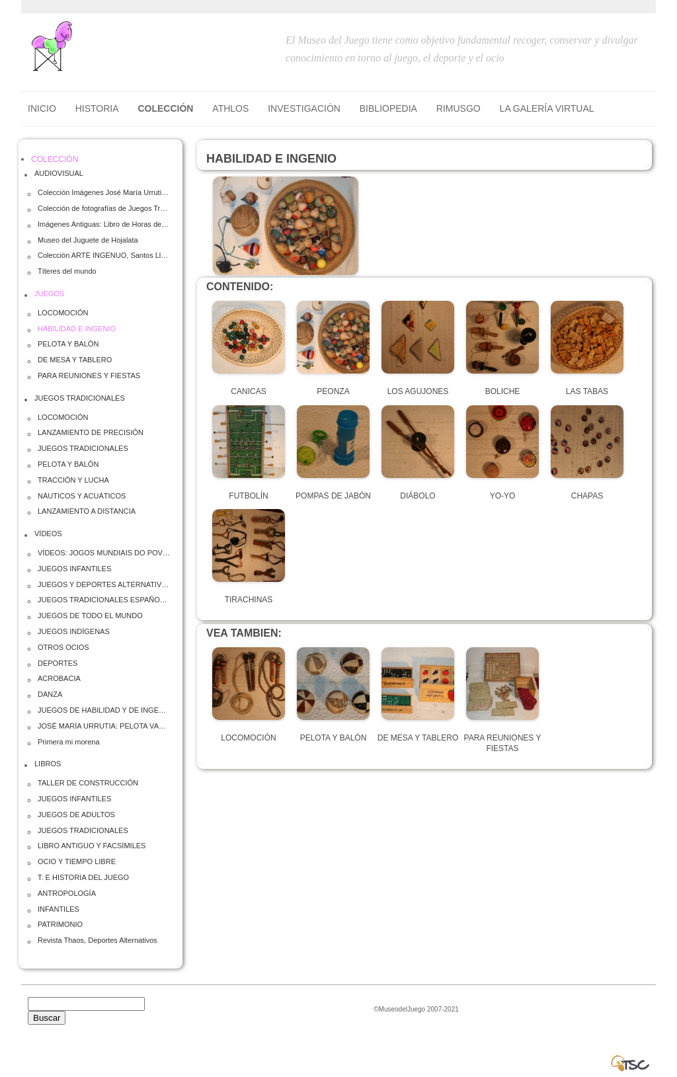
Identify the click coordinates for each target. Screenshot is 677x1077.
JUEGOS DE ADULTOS (76, 814)
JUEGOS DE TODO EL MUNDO (90, 615)
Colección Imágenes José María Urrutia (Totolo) (104, 192)
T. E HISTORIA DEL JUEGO (83, 877)
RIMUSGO (458, 108)
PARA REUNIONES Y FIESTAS (89, 375)
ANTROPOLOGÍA (67, 893)
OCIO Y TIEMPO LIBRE (77, 861)
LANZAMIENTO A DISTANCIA (87, 511)
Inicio (42, 108)
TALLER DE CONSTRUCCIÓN (88, 783)
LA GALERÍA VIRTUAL (547, 108)
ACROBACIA (59, 678)
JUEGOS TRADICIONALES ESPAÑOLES (104, 600)
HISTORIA (97, 108)
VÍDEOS (48, 534)
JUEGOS (49, 294)
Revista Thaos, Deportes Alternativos (97, 940)
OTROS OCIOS (63, 647)
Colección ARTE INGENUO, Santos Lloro (104, 255)
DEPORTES (57, 663)
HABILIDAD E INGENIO (77, 329)
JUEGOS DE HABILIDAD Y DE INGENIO (104, 710)
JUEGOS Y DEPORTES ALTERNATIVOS (104, 584)
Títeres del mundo (67, 271)
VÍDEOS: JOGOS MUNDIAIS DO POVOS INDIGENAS (104, 553)
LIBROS (47, 764)
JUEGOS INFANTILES (74, 569)
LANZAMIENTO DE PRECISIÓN (90, 432)
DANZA (50, 694)
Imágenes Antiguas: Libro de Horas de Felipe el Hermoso (104, 224)
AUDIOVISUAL (58, 173)
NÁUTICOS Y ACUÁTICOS (82, 496)
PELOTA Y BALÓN (68, 344)
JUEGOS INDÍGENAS (74, 631)
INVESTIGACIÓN (304, 108)
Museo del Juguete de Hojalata (88, 240)
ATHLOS (230, 108)
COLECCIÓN (165, 108)
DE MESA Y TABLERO (75, 360)
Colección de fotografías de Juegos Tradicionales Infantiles (104, 208)
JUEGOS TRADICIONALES (79, 398)
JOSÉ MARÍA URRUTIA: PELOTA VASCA (104, 726)
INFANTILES (58, 909)
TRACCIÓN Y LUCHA (73, 480)
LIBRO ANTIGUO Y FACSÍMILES (91, 846)
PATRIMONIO (60, 924)
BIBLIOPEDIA (388, 108)
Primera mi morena (69, 742)
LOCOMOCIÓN (63, 313)
